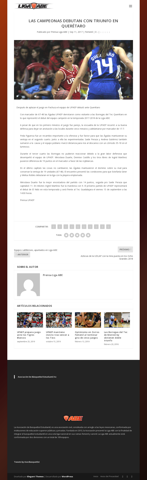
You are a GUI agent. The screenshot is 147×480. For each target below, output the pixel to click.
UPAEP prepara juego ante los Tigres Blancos (29, 335)
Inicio (96, 476)
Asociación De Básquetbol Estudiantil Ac (37, 376)
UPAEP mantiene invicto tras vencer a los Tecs (57, 335)
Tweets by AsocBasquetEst (27, 462)
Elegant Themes (35, 476)
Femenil (89, 31)
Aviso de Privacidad (109, 476)
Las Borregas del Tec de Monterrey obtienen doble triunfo (116, 336)
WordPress (67, 476)
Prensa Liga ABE (59, 31)
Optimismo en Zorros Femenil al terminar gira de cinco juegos (87, 335)
